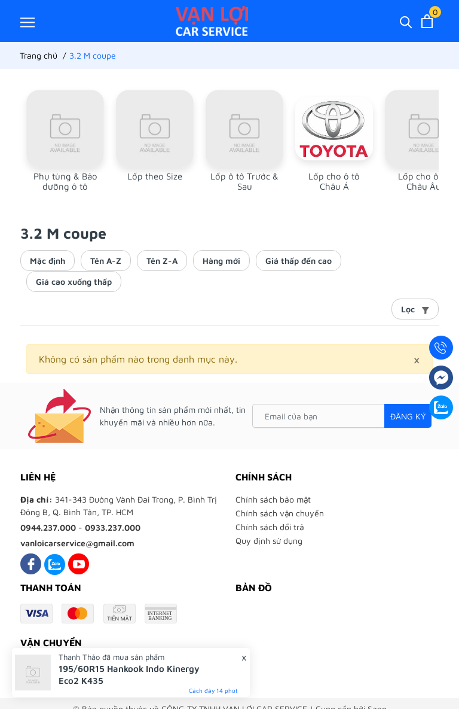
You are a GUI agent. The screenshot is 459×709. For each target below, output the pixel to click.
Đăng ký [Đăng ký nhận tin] (408, 416)
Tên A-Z (105, 260)
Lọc (415, 309)
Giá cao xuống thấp (74, 281)
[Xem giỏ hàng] (427, 21)
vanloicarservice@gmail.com (77, 543)
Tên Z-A (162, 260)
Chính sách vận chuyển (279, 513)
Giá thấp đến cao (298, 260)
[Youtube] (78, 563)
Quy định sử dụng (268, 540)
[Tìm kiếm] (406, 21)
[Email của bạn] (342, 416)
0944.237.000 (48, 527)
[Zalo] (54, 563)
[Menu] (27, 22)
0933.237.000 (112, 527)
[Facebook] (30, 563)
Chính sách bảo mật (273, 499)
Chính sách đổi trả (269, 527)
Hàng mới (221, 260)
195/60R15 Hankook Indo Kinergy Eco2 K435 (129, 675)
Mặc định (47, 260)
